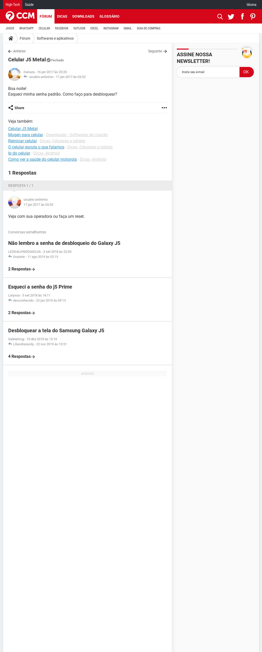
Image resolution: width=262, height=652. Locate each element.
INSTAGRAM (110, 28)
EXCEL (94, 28)
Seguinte (155, 51)
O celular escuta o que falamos (36, 147)
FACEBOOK (61, 28)
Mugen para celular (25, 134)
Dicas (62, 16)
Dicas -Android (46, 153)
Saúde (29, 5)
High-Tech (13, 5)
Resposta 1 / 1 (21, 186)
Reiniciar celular (22, 141)
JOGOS (10, 28)
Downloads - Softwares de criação (77, 134)
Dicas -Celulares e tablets (62, 141)
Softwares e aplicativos (55, 38)
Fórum (46, 16)
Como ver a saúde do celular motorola (42, 159)
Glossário (109, 16)
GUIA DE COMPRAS (148, 28)
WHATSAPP (26, 28)
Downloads (83, 16)
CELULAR (44, 28)
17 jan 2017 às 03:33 (70, 77)
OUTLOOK (79, 28)
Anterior (19, 51)
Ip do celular (19, 153)
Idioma (251, 5)
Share (19, 108)
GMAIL (128, 28)
